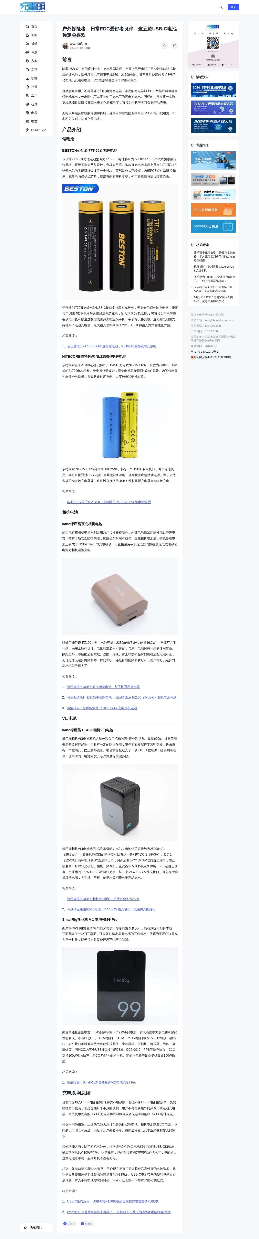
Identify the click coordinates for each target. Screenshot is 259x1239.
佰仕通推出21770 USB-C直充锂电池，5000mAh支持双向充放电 (111, 346)
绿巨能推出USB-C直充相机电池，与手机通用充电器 (103, 687)
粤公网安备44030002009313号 (211, 357)
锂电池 (88, 1223)
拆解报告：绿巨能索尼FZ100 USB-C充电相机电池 (102, 708)
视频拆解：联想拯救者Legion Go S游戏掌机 (214, 268)
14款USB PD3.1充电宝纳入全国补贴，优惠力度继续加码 (213, 299)
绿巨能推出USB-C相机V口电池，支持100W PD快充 (103, 899)
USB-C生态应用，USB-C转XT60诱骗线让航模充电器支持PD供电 (112, 1201)
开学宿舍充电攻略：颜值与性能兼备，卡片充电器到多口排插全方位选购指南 (214, 256)
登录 (233, 7)
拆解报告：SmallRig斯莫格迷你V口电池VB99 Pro (101, 1082)
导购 (87, 48)
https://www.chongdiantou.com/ (213, 44)
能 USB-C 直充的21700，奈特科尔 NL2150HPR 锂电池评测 (109, 502)
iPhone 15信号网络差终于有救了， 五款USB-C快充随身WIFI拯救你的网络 (119, 1212)
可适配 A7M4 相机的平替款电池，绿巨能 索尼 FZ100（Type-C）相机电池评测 (121, 697)
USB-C (71, 1223)
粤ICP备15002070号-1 (204, 351)
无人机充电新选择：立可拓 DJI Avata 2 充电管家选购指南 (213, 289)
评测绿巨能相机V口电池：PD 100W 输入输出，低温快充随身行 (111, 909)
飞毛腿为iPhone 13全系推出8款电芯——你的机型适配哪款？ (214, 278)
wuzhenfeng (78, 43)
